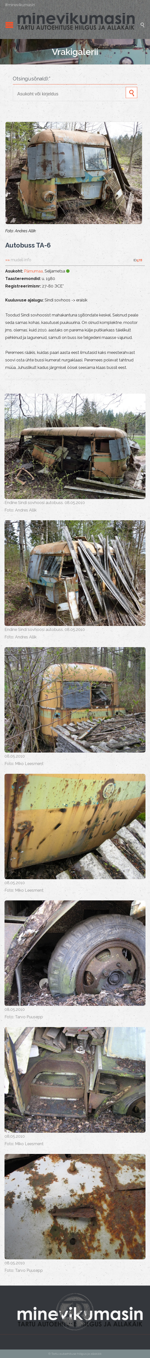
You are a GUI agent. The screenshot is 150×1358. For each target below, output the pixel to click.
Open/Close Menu (9, 24)
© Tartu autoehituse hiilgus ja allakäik (75, 1354)
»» (18, 260)
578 (139, 260)
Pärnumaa (33, 271)
